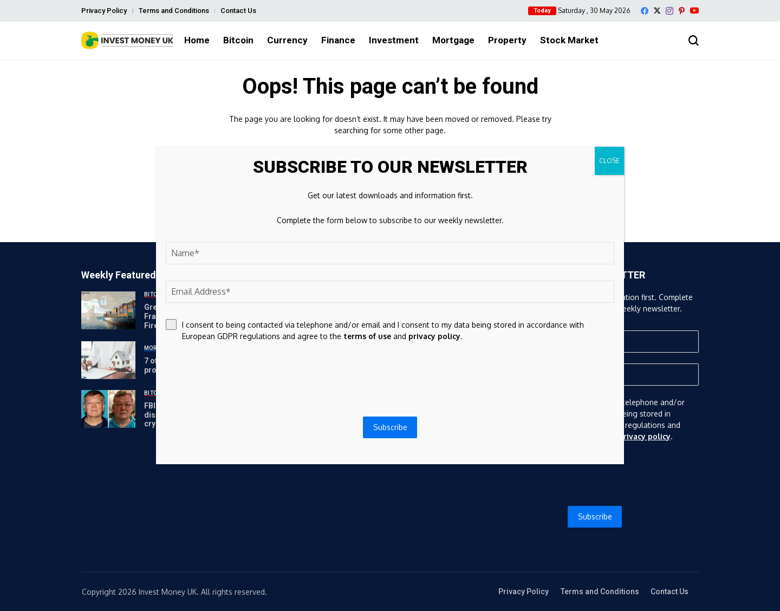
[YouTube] (694, 11)
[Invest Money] (127, 40)
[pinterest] (682, 11)
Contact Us (238, 10)
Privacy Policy (104, 10)
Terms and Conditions (174, 10)
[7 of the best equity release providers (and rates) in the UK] (108, 360)
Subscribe (595, 516)
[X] (657, 11)
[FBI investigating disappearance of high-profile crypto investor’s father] (108, 409)
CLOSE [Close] (609, 161)
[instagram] (669, 11)
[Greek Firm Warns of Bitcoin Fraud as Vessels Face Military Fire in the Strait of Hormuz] (108, 310)
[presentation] (595, 474)
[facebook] (644, 11)
